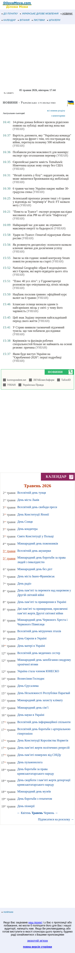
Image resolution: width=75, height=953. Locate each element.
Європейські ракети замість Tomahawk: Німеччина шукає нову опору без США (38, 163)
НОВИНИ (66, 13)
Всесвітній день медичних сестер (38, 653)
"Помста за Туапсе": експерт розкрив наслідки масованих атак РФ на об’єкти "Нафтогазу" (42, 213)
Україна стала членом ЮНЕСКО (38, 671)
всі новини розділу (56, 110)
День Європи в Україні (32, 638)
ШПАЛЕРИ (54, 20)
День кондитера (27, 528)
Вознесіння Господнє (30, 678)
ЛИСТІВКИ (38, 20)
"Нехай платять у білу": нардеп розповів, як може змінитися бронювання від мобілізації (41, 177)
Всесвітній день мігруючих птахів (39, 631)
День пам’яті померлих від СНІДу (39, 754)
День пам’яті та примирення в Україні (41, 602)
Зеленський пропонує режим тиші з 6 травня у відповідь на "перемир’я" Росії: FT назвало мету (41, 202)
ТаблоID (65, 380)
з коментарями (58, 115)
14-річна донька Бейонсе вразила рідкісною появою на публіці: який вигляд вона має (41, 123)
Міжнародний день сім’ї (32, 707)
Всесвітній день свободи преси (37, 507)
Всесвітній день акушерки (34, 550)
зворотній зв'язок (37, 940)
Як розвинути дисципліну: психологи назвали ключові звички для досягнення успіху (42, 246)
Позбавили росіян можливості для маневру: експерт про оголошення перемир (41, 153)
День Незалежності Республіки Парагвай (43, 693)
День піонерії (26, 806)
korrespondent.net (16, 380)
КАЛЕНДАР (8, 20)
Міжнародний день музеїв (34, 791)
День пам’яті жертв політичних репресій (43, 747)
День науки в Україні (30, 714)
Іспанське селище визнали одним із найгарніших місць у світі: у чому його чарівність (38, 308)
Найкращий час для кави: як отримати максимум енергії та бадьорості (37, 226)
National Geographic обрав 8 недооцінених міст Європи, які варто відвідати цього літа (40, 269)
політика (7, 912)
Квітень (26, 812)
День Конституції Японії (33, 514)
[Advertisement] (37, 56)
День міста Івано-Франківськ (36, 576)
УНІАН (11, 384)
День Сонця (25, 521)
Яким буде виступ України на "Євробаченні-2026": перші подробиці (37, 355)
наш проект (35, 922)
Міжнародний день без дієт (34, 569)
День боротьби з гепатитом (34, 798)
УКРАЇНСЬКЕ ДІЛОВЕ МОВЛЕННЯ (39, 13)
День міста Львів (28, 499)
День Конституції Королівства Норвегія (42, 740)
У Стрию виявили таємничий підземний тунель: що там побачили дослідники (38, 329)
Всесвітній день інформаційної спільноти (43, 722)
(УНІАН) (18, 129)
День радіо (24, 583)
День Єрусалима (28, 685)
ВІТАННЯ (24, 20)
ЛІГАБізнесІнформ (43, 380)
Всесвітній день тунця (31, 492)
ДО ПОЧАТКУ (9, 13)
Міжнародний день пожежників (37, 543)
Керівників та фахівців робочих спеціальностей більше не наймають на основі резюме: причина (42, 344)
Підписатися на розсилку (56, 819)
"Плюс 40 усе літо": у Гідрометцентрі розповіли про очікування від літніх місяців (41, 282)
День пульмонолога (29, 762)
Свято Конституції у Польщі (35, 536)
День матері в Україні (31, 645)
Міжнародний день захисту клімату (40, 700)
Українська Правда (32, 384)
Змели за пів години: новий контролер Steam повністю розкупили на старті (41, 259)
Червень (49, 812)
